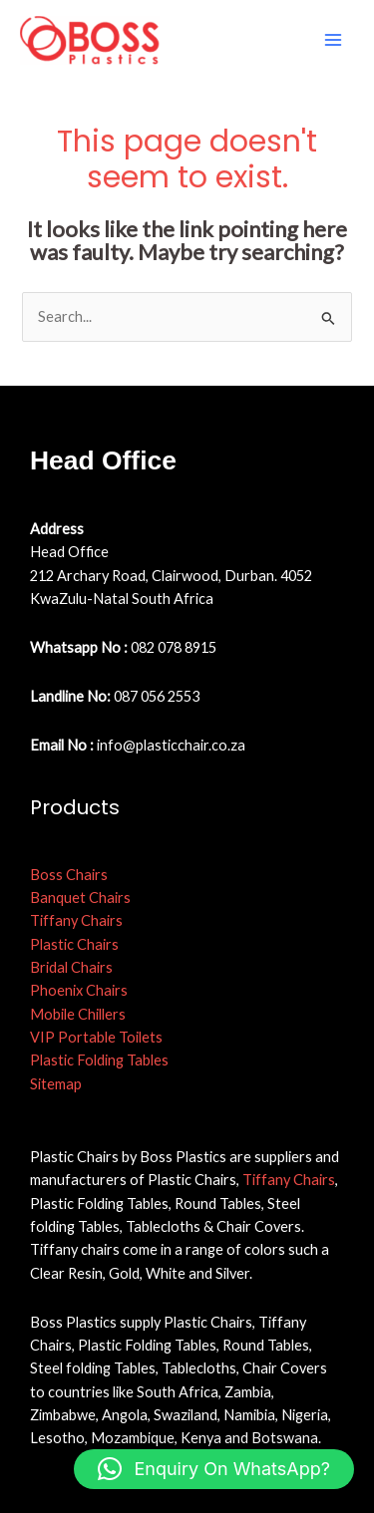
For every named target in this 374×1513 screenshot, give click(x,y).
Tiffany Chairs (76, 920)
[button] (214, 1469)
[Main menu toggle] (333, 40)
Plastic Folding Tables (99, 1060)
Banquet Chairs (80, 897)
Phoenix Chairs (79, 990)
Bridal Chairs (71, 967)
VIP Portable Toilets (96, 1037)
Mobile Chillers (78, 1014)
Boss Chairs (69, 874)
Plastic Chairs (74, 944)
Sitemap (56, 1083)
